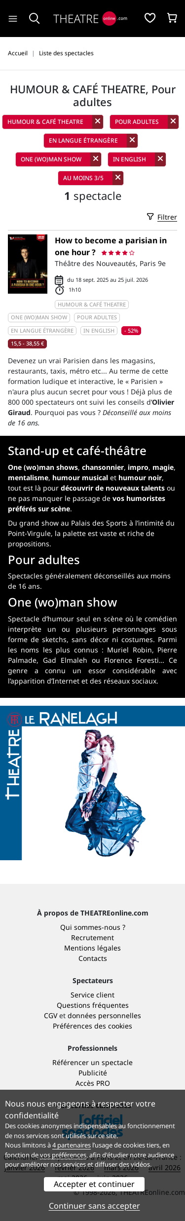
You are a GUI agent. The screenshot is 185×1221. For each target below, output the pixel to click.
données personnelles (104, 1015)
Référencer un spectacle (92, 1062)
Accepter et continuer (94, 1184)
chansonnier (103, 467)
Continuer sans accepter (94, 1205)
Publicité (92, 1072)
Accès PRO (92, 1083)
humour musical (80, 477)
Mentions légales (92, 948)
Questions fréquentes (93, 1005)
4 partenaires (71, 1145)
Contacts (92, 958)
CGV (50, 1015)
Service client (92, 994)
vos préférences (63, 1154)
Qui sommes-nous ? (92, 927)
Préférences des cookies (92, 1025)
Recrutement (92, 937)
